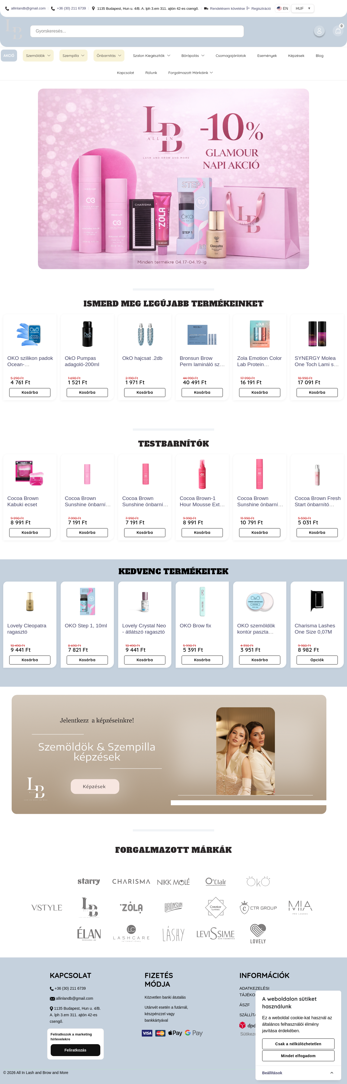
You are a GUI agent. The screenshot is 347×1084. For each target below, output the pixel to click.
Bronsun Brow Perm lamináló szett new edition (202, 364)
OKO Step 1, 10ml (86, 625)
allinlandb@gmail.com (25, 9)
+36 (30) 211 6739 (68, 9)
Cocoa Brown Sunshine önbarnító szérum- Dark (259, 504)
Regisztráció (259, 8)
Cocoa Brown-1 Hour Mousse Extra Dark (202, 504)
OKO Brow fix (195, 625)
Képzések (296, 55)
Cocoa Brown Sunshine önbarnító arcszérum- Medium (88, 504)
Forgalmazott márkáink (190, 72)
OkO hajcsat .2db (142, 358)
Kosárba (30, 392)
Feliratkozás (75, 1050)
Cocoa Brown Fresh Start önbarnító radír (318, 504)
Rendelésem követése (227, 8)
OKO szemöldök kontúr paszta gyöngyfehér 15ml (258, 632)
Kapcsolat (125, 72)
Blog (320, 55)
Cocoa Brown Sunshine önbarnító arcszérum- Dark (144, 504)
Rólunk (151, 72)
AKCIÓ (9, 55)
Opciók (317, 659)
